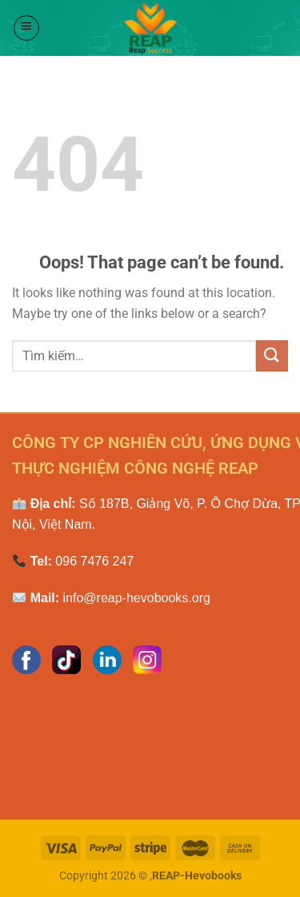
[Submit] (272, 355)
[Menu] (26, 28)
